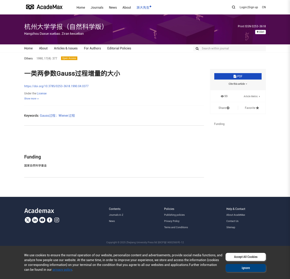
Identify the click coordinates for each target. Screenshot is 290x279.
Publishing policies (174, 215)
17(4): (48, 58)
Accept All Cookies (245, 257)
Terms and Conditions (176, 227)
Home (81, 7)
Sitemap (230, 227)
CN (264, 7)
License (42, 93)
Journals (97, 7)
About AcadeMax (235, 215)
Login (243, 7)
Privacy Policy (171, 221)
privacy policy (62, 270)
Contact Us (232, 221)
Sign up (253, 7)
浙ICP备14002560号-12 (171, 242)
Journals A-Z (116, 215)
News (113, 7)
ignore (246, 268)
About (126, 7)
